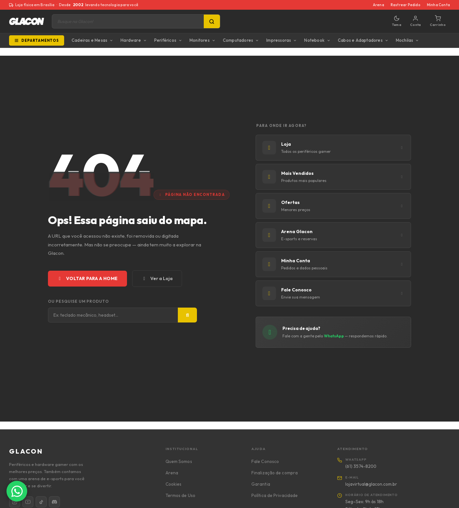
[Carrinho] (438, 21)
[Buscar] (187, 315)
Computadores (238, 40)
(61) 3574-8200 (360, 466)
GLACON (26, 451)
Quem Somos (179, 461)
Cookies (174, 484)
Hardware (130, 40)
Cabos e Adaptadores (360, 40)
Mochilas (404, 40)
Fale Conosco (265, 461)
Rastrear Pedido (405, 5)
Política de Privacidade (274, 495)
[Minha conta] (415, 21)
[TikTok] (41, 501)
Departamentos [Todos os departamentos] (36, 40)
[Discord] (54, 501)
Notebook (314, 40)
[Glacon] (26, 21)
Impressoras (278, 40)
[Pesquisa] (212, 21)
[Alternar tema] (397, 21)
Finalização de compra (274, 473)
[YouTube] (27, 501)
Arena (378, 5)
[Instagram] (14, 501)
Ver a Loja (157, 278)
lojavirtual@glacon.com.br (371, 484)
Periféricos (165, 40)
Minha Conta (438, 5)
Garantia (260, 484)
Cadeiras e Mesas (89, 40)
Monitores (199, 40)
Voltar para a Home (87, 278)
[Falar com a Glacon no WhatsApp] (16, 491)
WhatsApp (334, 335)
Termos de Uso (180, 495)
